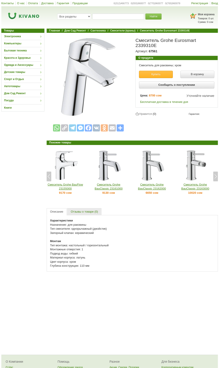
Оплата (33, 3)
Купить (155, 74)
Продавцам (80, 3)
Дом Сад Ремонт (15, 93)
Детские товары (14, 72)
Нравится (145, 113)
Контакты (7, 3)
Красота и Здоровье (17, 57)
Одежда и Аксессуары (18, 65)
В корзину (197, 74)
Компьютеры (12, 43)
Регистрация (199, 3)
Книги (8, 107)
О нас (21, 3)
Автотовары (12, 86)
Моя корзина (206, 14)
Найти (153, 16)
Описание (56, 211)
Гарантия (63, 3)
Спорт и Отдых (14, 79)
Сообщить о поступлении (176, 84)
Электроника (12, 36)
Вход (214, 3)
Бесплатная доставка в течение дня (164, 102)
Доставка (47, 3)
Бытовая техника (15, 50)
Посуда (9, 100)
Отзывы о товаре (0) (84, 211)
